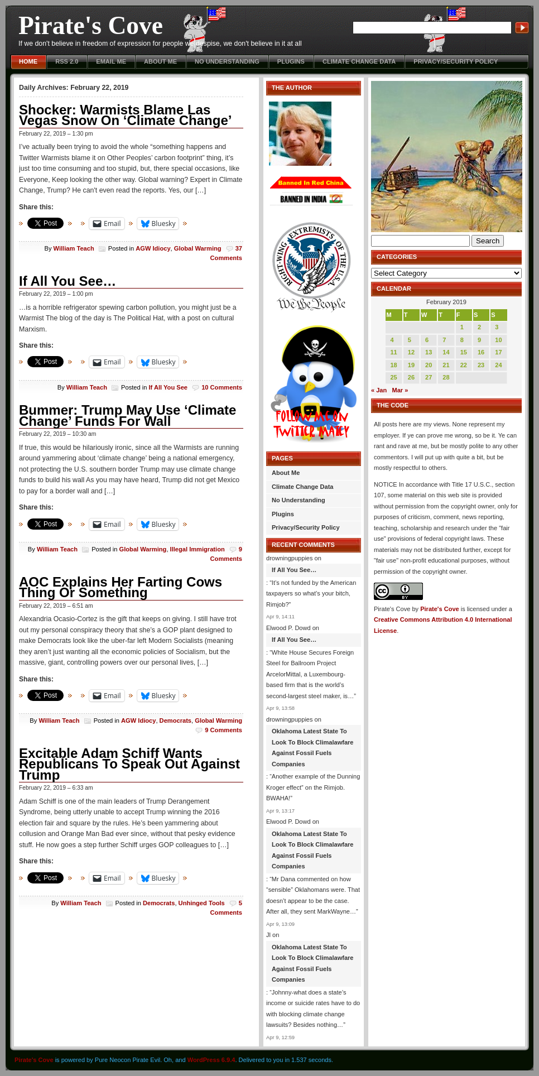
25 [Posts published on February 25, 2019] (393, 377)
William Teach (74, 248)
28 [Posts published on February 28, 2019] (445, 377)
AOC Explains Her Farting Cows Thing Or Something (120, 587)
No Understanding (227, 61)
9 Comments (223, 730)
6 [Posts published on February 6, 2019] (427, 340)
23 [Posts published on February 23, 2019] (481, 365)
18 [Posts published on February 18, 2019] (393, 365)
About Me (160, 61)
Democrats (175, 720)
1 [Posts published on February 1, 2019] (462, 327)
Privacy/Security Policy (455, 61)
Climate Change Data (359, 61)
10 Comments (221, 387)
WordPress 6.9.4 (211, 1059)
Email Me (111, 61)
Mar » (400, 390)
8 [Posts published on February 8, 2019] (462, 340)
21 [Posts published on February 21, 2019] (445, 365)
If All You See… (67, 281)
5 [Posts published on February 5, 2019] (409, 340)
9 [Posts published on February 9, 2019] (479, 340)
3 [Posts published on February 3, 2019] (496, 327)
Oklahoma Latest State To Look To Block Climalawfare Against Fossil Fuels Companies (313, 747)
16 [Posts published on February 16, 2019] (481, 352)
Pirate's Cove (90, 25)
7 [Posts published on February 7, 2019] (444, 340)
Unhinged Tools (202, 903)
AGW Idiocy (153, 248)
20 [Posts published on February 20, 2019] (428, 365)
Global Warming (198, 248)
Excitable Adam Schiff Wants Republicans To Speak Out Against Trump (129, 764)
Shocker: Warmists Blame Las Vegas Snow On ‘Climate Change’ (125, 115)
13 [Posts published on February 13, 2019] (428, 352)
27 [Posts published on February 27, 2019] (428, 377)
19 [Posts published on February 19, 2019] (411, 365)
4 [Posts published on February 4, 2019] (391, 340)
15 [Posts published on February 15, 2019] (463, 352)
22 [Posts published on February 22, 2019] (463, 365)
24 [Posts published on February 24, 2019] (498, 365)
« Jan (379, 390)
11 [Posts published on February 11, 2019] (393, 352)
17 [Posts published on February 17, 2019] (498, 352)
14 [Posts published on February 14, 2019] (445, 352)
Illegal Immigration (197, 549)
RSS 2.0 (66, 61)
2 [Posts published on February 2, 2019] (479, 327)
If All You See (167, 387)
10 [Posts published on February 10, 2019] (498, 340)
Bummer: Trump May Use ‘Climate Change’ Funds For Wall (127, 415)
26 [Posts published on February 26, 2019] (411, 377)
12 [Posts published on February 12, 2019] (411, 352)
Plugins (291, 61)
